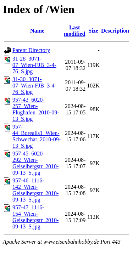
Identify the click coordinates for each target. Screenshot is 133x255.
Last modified (74, 30)
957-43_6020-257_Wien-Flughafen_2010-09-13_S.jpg (35, 109)
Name (37, 31)
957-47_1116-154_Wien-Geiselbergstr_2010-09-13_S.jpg (35, 217)
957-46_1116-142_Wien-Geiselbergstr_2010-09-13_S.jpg (35, 190)
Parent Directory (31, 50)
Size (93, 31)
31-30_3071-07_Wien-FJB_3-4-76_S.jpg (34, 85)
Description (115, 31)
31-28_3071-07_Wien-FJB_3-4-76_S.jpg (34, 65)
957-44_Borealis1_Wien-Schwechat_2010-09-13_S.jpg (36, 136)
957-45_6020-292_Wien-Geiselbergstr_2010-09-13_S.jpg (35, 163)
